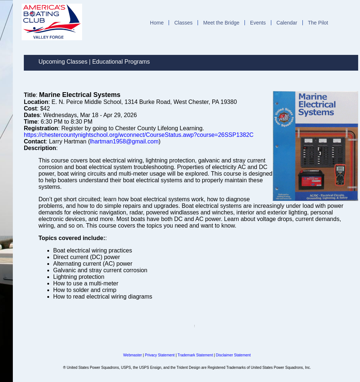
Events (258, 22)
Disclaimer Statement (233, 355)
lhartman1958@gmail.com (124, 141)
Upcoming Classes (62, 62)
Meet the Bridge (221, 22)
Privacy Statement (160, 355)
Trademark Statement (195, 355)
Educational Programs (121, 62)
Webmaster (132, 355)
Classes (183, 22)
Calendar (286, 22)
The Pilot (318, 22)
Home (157, 22)
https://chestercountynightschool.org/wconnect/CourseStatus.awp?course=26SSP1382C (139, 135)
